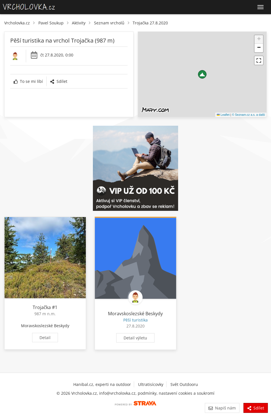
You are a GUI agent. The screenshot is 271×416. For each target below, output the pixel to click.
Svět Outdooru (184, 384)
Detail (45, 337)
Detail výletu (135, 338)
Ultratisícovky (150, 384)
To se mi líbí (28, 81)
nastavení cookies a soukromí (186, 393)
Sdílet (58, 81)
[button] (202, 74)
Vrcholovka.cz (17, 23)
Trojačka (42, 307)
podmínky (147, 393)
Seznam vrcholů (109, 23)
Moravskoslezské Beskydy (45, 325)
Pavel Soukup (51, 23)
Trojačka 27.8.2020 (150, 23)
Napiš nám (222, 408)
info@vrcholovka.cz (117, 393)
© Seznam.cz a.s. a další (248, 114)
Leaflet (223, 114)
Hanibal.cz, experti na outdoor (102, 384)
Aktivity (79, 23)
